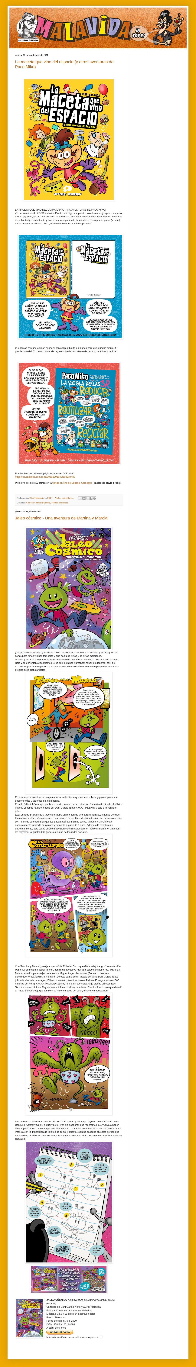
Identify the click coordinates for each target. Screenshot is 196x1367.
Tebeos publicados (59, 503)
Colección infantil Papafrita (38, 503)
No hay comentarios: (64, 498)
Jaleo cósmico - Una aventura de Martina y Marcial (61, 518)
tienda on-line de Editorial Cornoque (72, 482)
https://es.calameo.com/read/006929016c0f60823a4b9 (45, 476)
